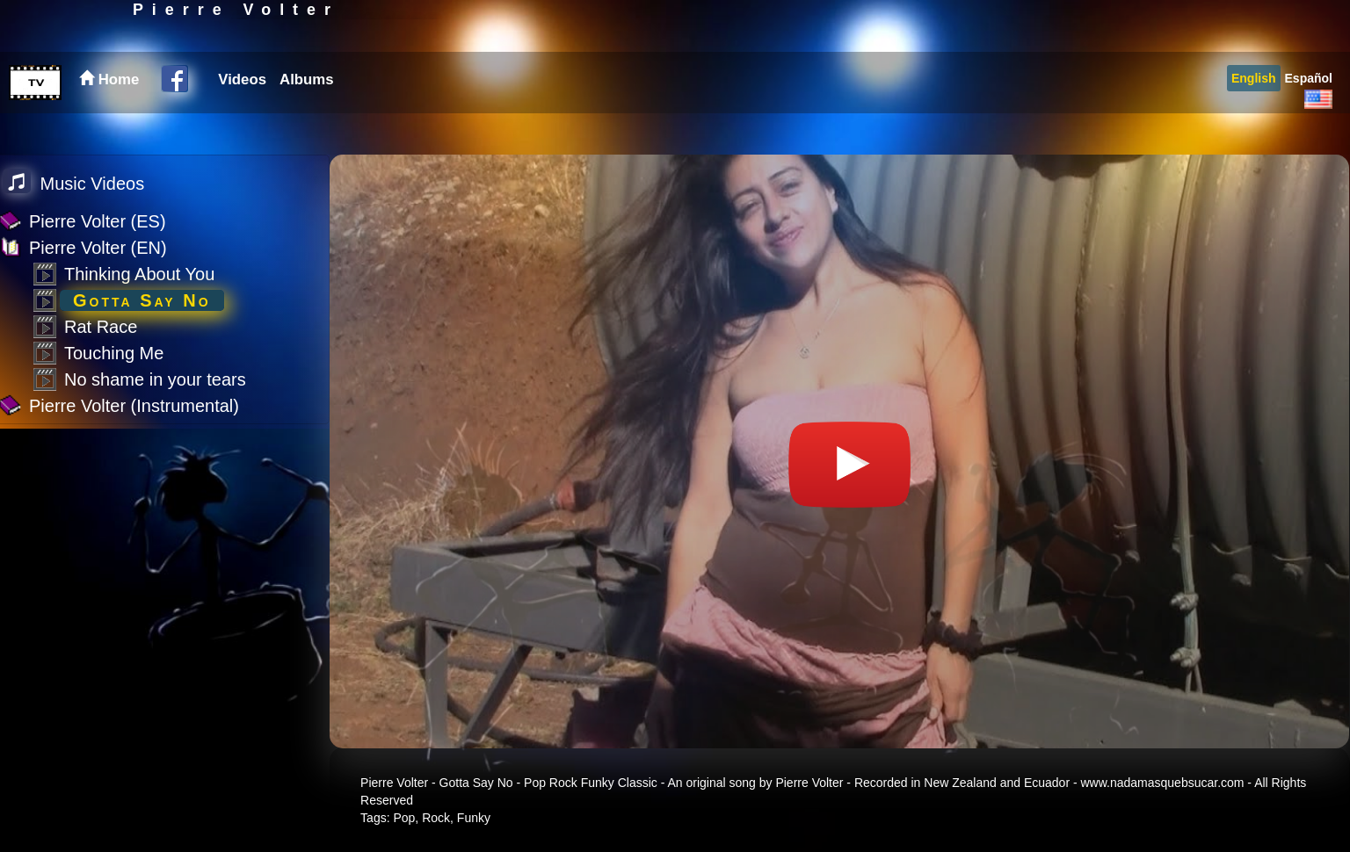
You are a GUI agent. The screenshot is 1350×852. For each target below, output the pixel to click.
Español (1308, 119)
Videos (242, 120)
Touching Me (113, 353)
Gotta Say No (142, 300)
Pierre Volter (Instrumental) (134, 405)
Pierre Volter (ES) (97, 221)
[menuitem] (240, 121)
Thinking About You (139, 274)
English (1253, 119)
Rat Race (100, 326)
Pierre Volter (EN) (98, 247)
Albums (306, 120)
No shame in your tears (155, 379)
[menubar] (273, 121)
